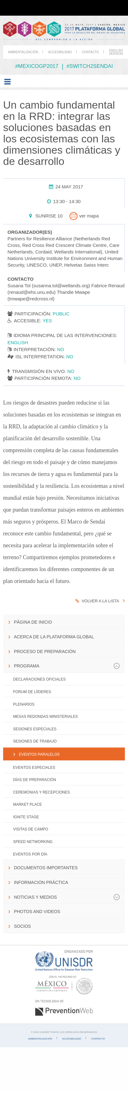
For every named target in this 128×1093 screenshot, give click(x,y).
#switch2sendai (89, 66)
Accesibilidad (60, 52)
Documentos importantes (46, 867)
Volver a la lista (97, 601)
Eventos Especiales (34, 767)
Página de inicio (33, 622)
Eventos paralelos (39, 754)
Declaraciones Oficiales (39, 679)
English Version (116, 52)
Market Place (27, 804)
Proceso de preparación (45, 651)
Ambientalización (23, 52)
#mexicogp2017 (37, 66)
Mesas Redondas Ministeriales (45, 716)
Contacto (90, 52)
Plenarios (24, 704)
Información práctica (41, 882)
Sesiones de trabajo (35, 741)
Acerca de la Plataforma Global (54, 636)
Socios (22, 926)
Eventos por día (30, 854)
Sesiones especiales (34, 729)
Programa (67, 665)
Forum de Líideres (32, 692)
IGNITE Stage (26, 817)
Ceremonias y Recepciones (41, 792)
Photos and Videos (37, 911)
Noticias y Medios (67, 897)
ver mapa (84, 215)
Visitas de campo (30, 829)
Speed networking (33, 842)
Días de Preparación (34, 780)
